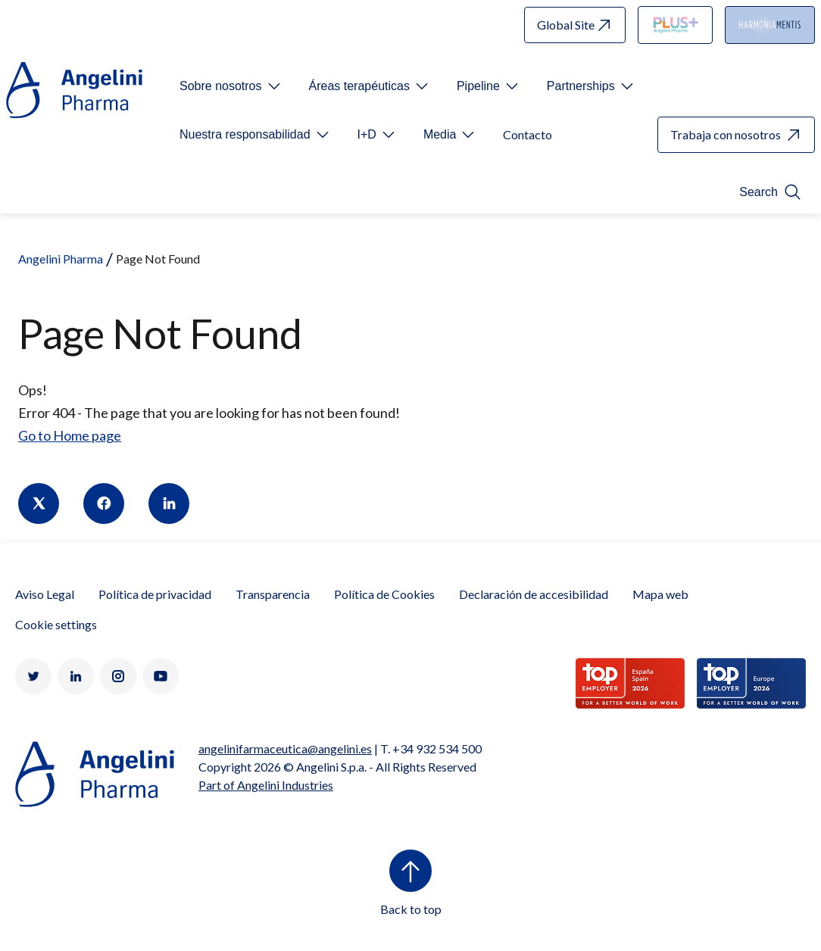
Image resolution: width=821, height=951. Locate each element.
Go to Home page (69, 435)
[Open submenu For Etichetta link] (231, 86)
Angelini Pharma (60, 258)
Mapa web (660, 594)
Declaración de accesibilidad (533, 594)
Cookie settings (56, 624)
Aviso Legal (44, 594)
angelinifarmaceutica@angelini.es (285, 748)
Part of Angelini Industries (265, 785)
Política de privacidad (154, 594)
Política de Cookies (384, 594)
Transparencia (273, 594)
